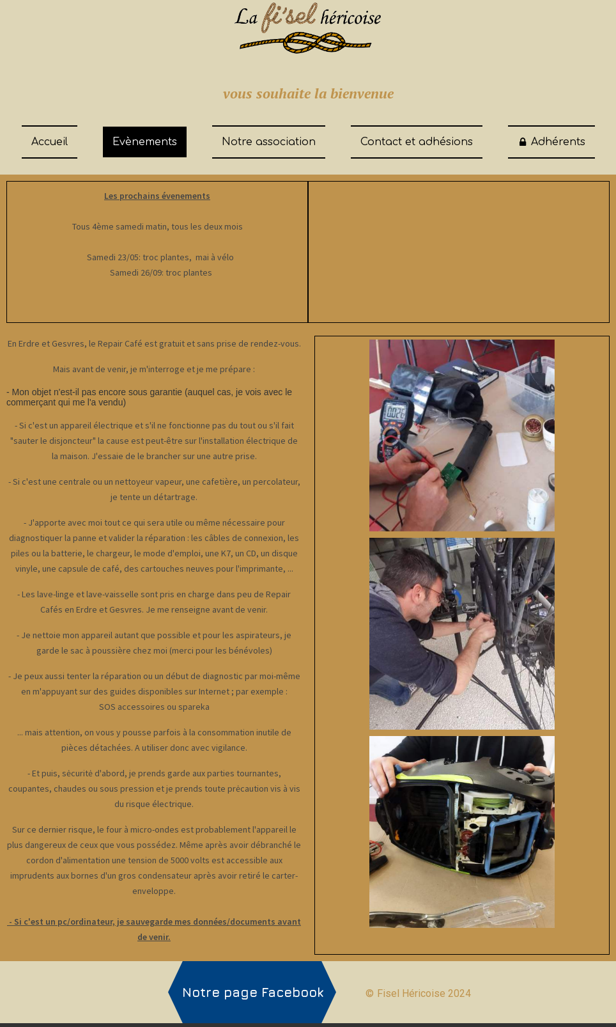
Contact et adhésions (416, 142)
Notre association (269, 142)
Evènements (144, 142)
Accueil (49, 142)
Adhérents (551, 142)
